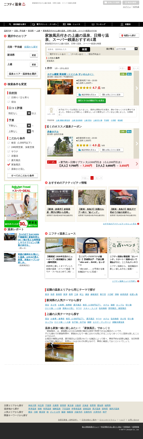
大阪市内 (78, 412)
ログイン (127, 7)
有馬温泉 (47, 409)
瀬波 (87, 294)
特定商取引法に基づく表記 (111, 427)
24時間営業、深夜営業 (22, 147)
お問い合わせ (133, 420)
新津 (65, 294)
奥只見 (103, 294)
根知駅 (120, 120)
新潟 (47, 294)
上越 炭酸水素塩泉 (63, 120)
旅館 (113, 305)
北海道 (85, 405)
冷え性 (53, 305)
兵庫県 (56, 405)
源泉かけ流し (68, 308)
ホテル (106, 305)
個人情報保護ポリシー (90, 427)
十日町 (110, 294)
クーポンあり (77, 54)
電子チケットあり (58, 54)
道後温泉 (87, 409)
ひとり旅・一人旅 (53, 308)
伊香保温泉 (77, 409)
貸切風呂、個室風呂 (117, 308)
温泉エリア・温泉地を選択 (22, 73)
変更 (34, 55)
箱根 (40, 409)
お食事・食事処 (65, 305)
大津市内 (97, 412)
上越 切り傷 (97, 120)
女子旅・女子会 (79, 322)
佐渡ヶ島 (134, 294)
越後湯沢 (95, 294)
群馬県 (63, 405)
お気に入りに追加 (113, 95)
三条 (76, 294)
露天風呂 (77, 305)
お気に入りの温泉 (112, 3)
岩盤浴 (14, 156)
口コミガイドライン (108, 420)
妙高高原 (124, 294)
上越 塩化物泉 (77, 120)
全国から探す (31, 46)
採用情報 (135, 427)
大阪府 (78, 405)
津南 (117, 294)
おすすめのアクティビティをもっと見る (120, 224)
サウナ (79, 308)
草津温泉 (32, 409)
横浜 (30, 412)
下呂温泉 (66, 409)
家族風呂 (15, 164)
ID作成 (136, 7)
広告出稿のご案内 (89, 420)
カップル (120, 305)
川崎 (36, 412)
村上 (82, 294)
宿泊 (47, 305)
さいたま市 (55, 412)
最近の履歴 (131, 3)
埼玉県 (41, 405)
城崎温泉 (57, 409)
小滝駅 (113, 120)
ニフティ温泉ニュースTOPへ (124, 281)
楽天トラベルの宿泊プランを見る (91, 101)
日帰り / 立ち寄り (20, 97)
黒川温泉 (96, 409)
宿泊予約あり (95, 54)
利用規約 (126, 427)
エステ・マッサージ (102, 322)
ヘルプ (122, 420)
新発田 (59, 294)
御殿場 (70, 412)
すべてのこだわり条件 (22, 175)
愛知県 (100, 405)
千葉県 (48, 405)
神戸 (105, 412)
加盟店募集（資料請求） (68, 420)
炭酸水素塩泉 (118, 322)
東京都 (70, 405)
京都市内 (88, 412)
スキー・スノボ (90, 308)
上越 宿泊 (87, 120)
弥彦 (52, 294)
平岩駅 (106, 120)
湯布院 (105, 409)
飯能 (63, 412)
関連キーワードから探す (16, 415)
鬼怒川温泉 (114, 409)
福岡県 (108, 405)
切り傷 (129, 305)
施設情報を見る (88, 95)
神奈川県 (32, 405)
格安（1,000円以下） (92, 305)
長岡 (71, 294)
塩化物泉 (103, 308)
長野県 (93, 405)
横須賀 (42, 412)
